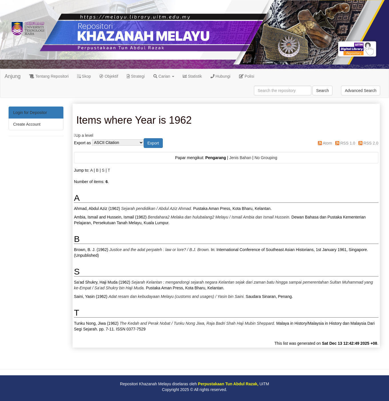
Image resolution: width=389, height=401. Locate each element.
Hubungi (220, 76)
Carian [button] (163, 76)
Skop (84, 76)
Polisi (246, 76)
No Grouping (265, 157)
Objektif (108, 76)
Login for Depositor (30, 112)
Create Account (27, 124)
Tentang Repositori (49, 76)
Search (322, 90)
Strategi (136, 76)
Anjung (13, 76)
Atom (327, 143)
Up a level (84, 135)
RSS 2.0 (370, 143)
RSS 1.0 (347, 143)
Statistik (192, 76)
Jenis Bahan (240, 157)
